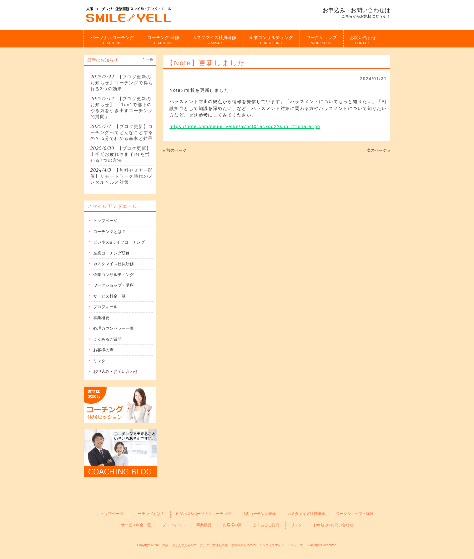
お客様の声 (103, 350)
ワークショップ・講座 (113, 285)
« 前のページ (175, 150)
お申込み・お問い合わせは (356, 10)
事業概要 (101, 317)
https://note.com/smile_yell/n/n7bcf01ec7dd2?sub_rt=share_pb (244, 126)
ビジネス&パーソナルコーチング (203, 514)
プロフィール (105, 306)
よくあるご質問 (107, 339)
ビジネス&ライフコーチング (119, 242)
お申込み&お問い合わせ (333, 525)
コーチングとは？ (109, 231)
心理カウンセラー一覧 (113, 328)
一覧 (149, 59)
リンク (99, 361)
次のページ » (378, 150)
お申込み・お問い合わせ (115, 371)
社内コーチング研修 (259, 514)
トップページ (105, 220)
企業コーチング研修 (111, 253)
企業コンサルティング (113, 274)
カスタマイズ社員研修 (113, 263)
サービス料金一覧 (109, 296)
